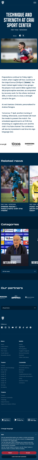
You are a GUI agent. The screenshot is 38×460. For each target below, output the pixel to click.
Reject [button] (10, 452)
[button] (36, 434)
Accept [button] (28, 452)
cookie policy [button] (14, 440)
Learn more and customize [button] (19, 456)
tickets (27, 85)
